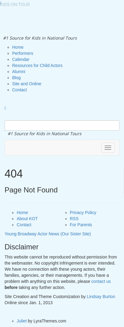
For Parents (81, 224)
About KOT (27, 218)
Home (22, 212)
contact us (101, 281)
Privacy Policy (83, 212)
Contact (24, 224)
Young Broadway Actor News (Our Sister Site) (48, 233)
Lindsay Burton (101, 296)
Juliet (22, 320)
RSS (74, 218)
